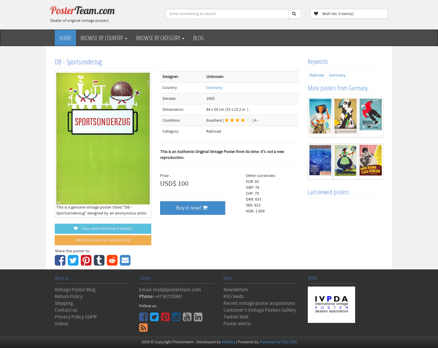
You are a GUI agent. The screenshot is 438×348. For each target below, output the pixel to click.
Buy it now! (191, 207)
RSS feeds (233, 296)
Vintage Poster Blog (75, 290)
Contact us (66, 310)
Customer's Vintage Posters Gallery (259, 310)
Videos (61, 324)
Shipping (64, 303)
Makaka (228, 342)
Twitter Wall (235, 317)
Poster (82, 10)
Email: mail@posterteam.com (170, 290)
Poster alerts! (237, 324)
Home (65, 38)
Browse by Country (103, 38)
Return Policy (69, 296)
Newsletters (235, 290)
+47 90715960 (167, 296)
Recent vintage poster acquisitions (259, 303)
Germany (214, 87)
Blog (198, 38)
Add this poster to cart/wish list (103, 240)
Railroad (317, 75)
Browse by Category (160, 38)
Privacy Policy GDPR (76, 317)
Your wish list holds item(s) (103, 228)
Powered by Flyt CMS (278, 342)
